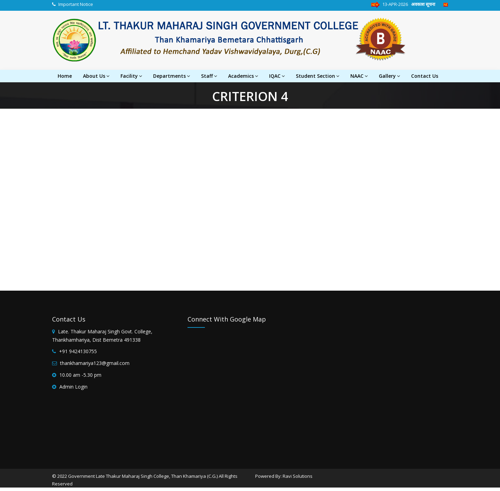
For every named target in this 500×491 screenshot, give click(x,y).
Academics (243, 76)
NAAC (359, 76)
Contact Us (424, 76)
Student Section (317, 76)
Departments (171, 76)
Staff (209, 76)
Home (65, 76)
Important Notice (75, 4)
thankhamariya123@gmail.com (95, 363)
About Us (96, 76)
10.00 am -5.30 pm (80, 375)
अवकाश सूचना (426, 4)
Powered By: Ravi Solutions (283, 476)
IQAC (277, 76)
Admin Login (73, 386)
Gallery (389, 76)
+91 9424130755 (78, 351)
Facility (131, 76)
